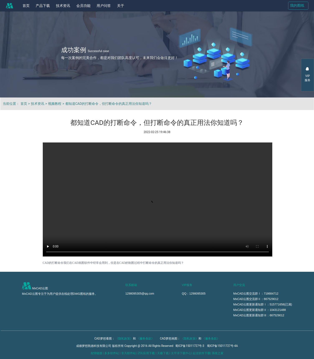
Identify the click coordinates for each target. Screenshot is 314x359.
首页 (26, 6)
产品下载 (43, 6)
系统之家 (217, 353)
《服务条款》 (145, 338)
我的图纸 (297, 6)
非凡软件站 (128, 353)
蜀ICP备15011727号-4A (222, 345)
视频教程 (54, 104)
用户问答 (104, 6)
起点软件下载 (201, 353)
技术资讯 (63, 6)
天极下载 (163, 353)
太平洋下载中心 (181, 353)
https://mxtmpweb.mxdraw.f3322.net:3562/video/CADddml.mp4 (157, 199)
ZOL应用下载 (146, 353)
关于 (120, 6)
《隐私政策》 (124, 338)
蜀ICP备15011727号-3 (189, 345)
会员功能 (83, 6)
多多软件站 (111, 353)
